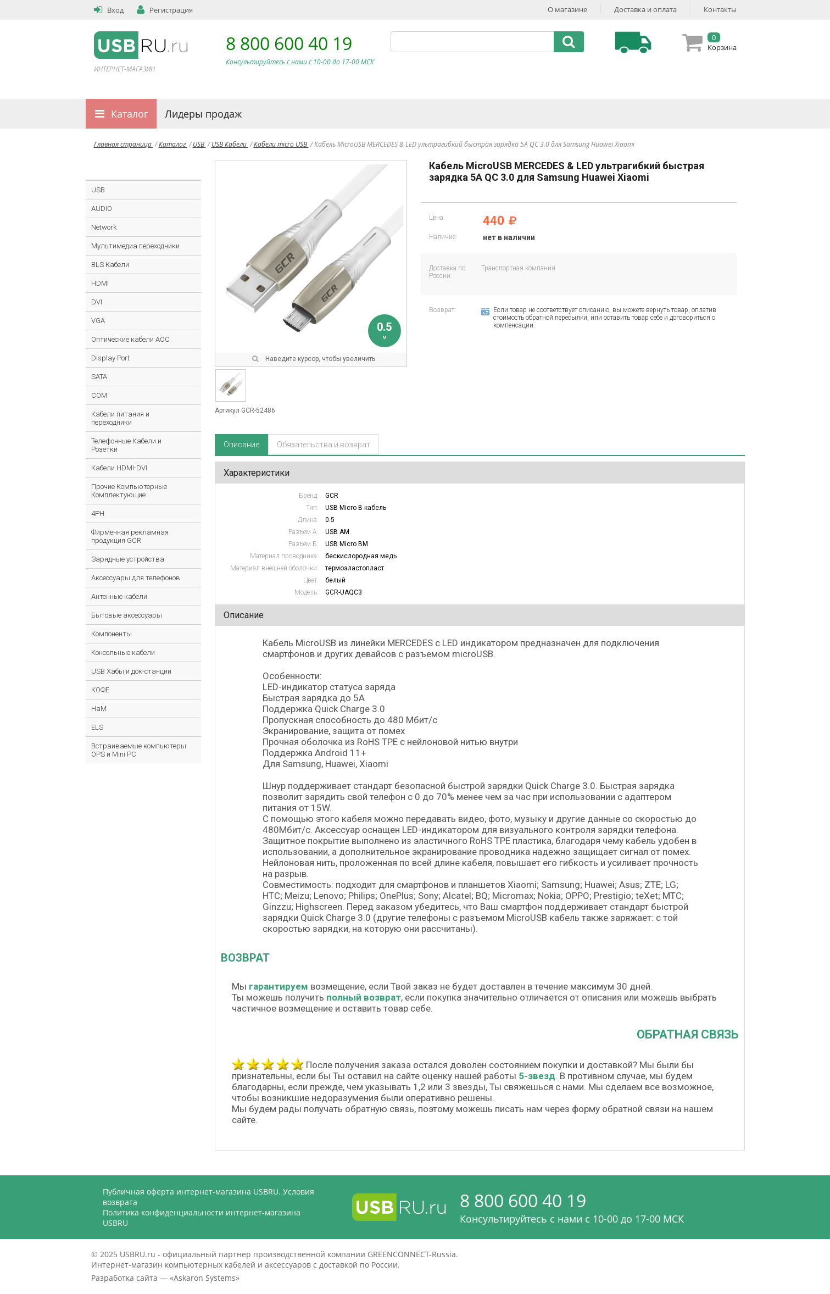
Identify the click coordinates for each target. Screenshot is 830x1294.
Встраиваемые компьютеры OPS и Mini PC (138, 750)
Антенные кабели (119, 596)
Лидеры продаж (203, 113)
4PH (97, 513)
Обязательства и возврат (323, 444)
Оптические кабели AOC (130, 339)
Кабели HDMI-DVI (119, 468)
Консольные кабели (123, 652)
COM (99, 395)
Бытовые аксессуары (126, 615)
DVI (96, 302)
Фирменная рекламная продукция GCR (130, 536)
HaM (99, 708)
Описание (241, 444)
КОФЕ (100, 690)
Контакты (720, 9)
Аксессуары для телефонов (135, 578)
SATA (99, 377)
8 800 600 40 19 (289, 43)
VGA (98, 320)
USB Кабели (229, 144)
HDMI (100, 283)
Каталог (129, 113)
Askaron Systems (205, 1278)
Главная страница (123, 144)
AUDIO (101, 208)
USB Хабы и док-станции (131, 671)
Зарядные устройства (127, 559)
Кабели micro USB (281, 144)
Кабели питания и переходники (120, 418)
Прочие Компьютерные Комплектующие (129, 490)
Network (103, 227)
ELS (97, 727)
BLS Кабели (110, 264)
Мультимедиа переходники (135, 246)
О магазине (567, 9)
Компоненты (111, 634)
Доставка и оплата (645, 9)
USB (199, 144)
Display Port (110, 358)
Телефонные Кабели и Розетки (126, 445)
